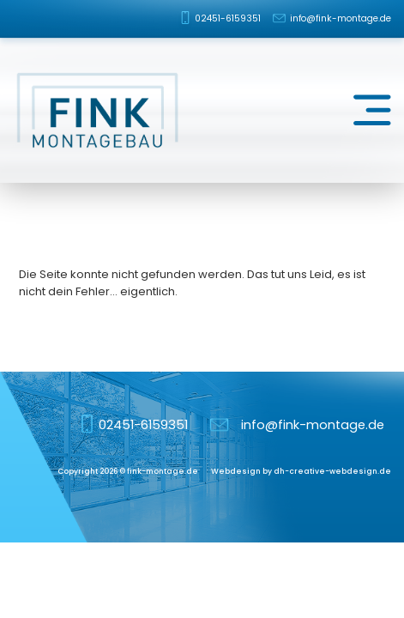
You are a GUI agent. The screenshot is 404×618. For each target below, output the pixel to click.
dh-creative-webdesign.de (332, 471)
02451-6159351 (228, 18)
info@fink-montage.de (340, 18)
